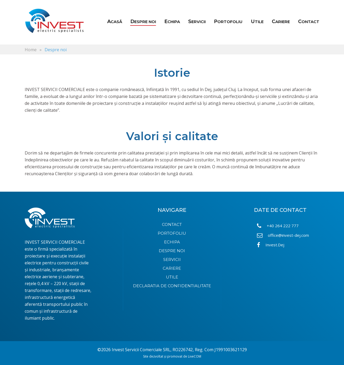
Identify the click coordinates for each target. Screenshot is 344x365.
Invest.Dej (270, 245)
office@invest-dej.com (283, 235)
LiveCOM (194, 356)
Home (31, 50)
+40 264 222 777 (278, 226)
